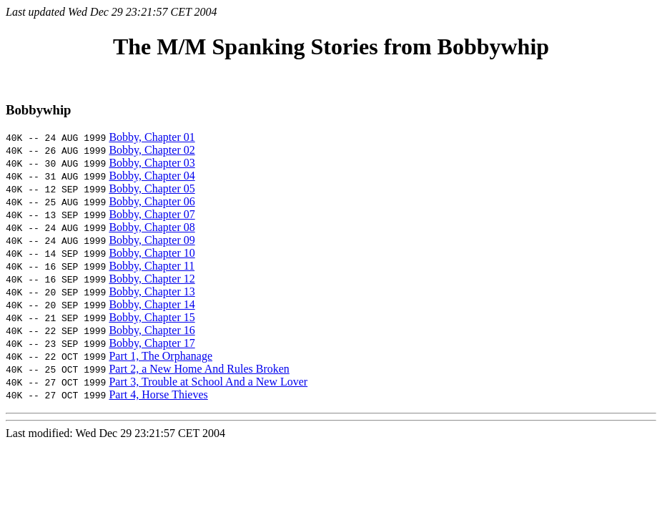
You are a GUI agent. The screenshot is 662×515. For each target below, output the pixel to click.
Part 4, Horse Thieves (158, 394)
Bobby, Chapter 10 (151, 253)
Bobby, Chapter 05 (151, 188)
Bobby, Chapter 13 (151, 291)
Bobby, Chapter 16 (151, 330)
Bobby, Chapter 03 (151, 163)
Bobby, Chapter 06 (151, 201)
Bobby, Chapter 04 (151, 176)
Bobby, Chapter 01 (151, 137)
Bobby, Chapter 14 (151, 304)
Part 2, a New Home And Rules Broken (199, 369)
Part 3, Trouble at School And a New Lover (208, 382)
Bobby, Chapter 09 (151, 240)
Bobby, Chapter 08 (151, 227)
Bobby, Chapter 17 (151, 343)
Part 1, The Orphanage (160, 356)
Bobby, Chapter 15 (151, 317)
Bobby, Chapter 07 (151, 214)
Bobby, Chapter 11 (151, 266)
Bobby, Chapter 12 (151, 279)
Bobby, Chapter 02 (151, 150)
